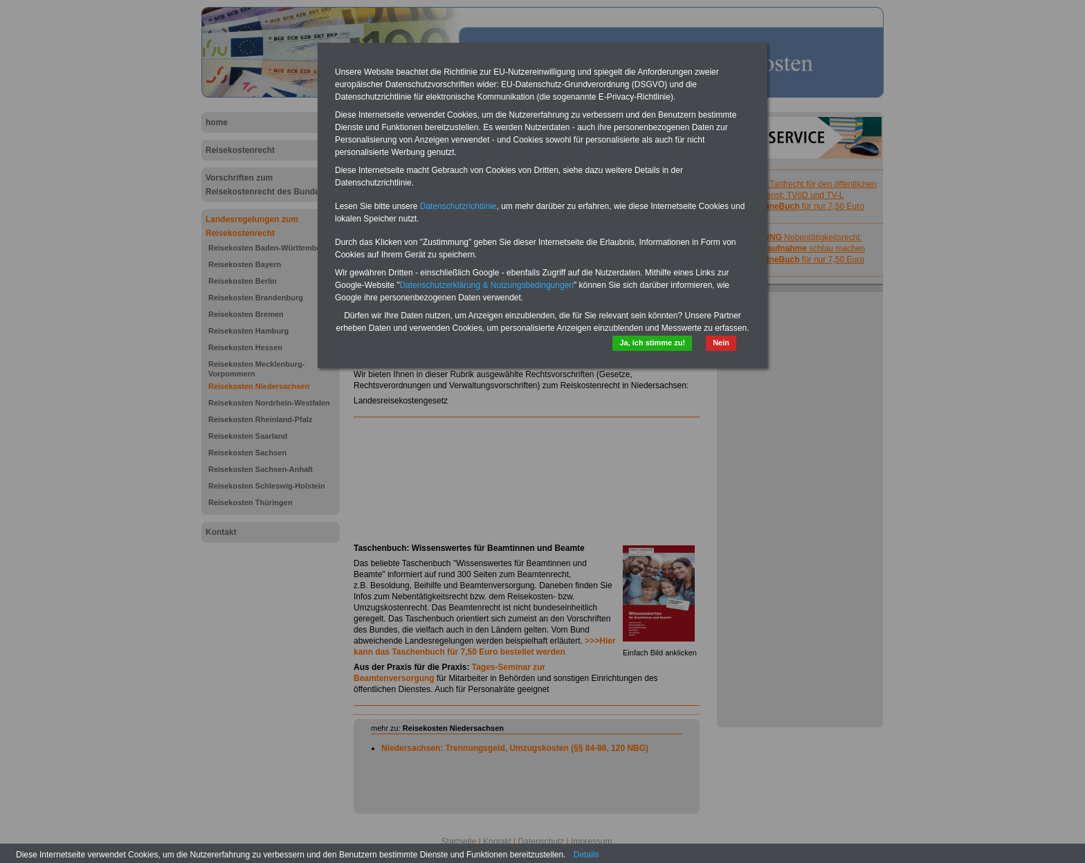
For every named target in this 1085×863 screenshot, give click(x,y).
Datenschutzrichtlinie (458, 206)
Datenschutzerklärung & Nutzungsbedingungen (486, 285)
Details (586, 855)
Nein (721, 342)
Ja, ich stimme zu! (652, 342)
